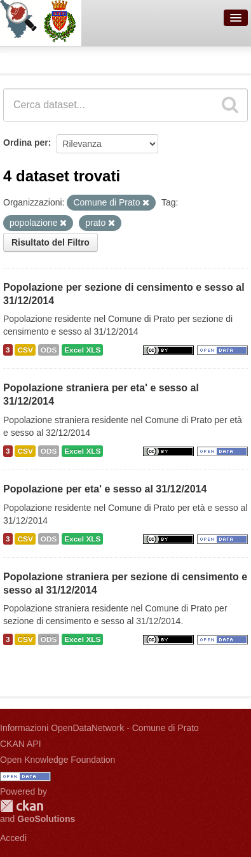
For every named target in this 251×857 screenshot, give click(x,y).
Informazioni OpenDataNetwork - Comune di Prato (99, 728)
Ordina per (25, 142)
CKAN (21, 805)
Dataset (23, 58)
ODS (49, 349)
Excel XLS (82, 349)
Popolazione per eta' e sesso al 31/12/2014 (105, 489)
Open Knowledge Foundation (57, 760)
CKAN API (20, 744)
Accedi (13, 838)
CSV (24, 349)
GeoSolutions (46, 819)
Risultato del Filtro (50, 242)
